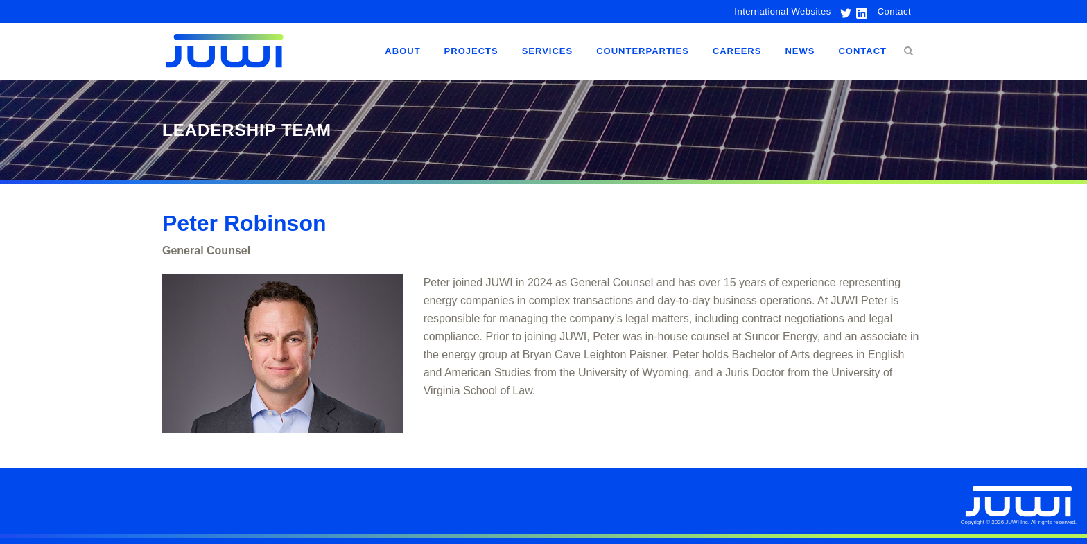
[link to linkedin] (860, 11)
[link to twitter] (842, 11)
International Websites (782, 11)
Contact (894, 11)
